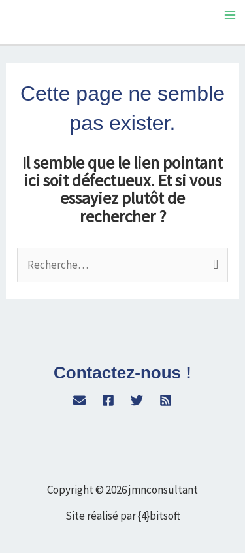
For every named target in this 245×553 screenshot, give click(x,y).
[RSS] (165, 400)
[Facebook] (108, 400)
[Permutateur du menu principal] (231, 15)
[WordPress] (79, 400)
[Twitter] (137, 400)
